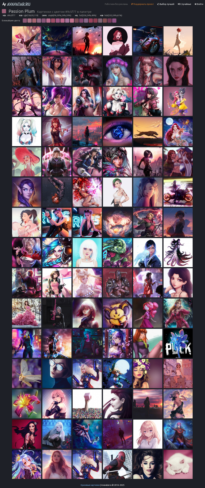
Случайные (184, 4)
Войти (199, 4)
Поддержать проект (142, 4)
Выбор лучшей (165, 4)
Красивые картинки (90, 485)
